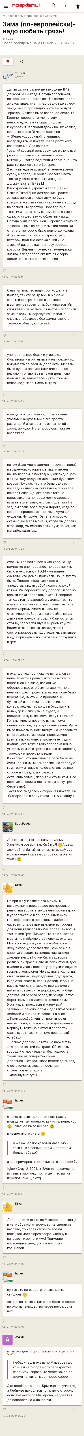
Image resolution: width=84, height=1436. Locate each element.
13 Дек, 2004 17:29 (13, 814)
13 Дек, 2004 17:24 (13, 548)
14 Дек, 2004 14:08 (13, 1264)
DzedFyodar (23, 823)
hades (19, 1100)
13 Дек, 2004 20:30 (13, 1091)
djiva (35, 1351)
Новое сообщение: (17, 43)
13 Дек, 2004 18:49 (13, 875)
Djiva (18, 884)
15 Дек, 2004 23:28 (59, 43)
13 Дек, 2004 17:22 (13, 401)
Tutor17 (20, 73)
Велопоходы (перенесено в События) (30, 15)
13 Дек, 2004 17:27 (13, 660)
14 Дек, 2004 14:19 (13, 1327)
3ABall (37, 43)
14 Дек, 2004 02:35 (13, 1194)
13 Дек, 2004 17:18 (13, 341)
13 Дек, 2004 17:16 (13, 277)
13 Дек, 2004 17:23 (13, 451)
